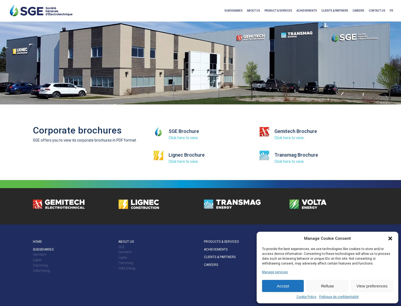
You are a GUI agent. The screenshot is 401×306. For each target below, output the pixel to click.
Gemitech (39, 254)
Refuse (327, 286)
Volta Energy (41, 271)
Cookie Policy (306, 297)
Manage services (275, 272)
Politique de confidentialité (339, 297)
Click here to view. (183, 138)
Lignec (37, 260)
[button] (390, 238)
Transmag (40, 265)
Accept (283, 286)
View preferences (372, 286)
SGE (121, 247)
